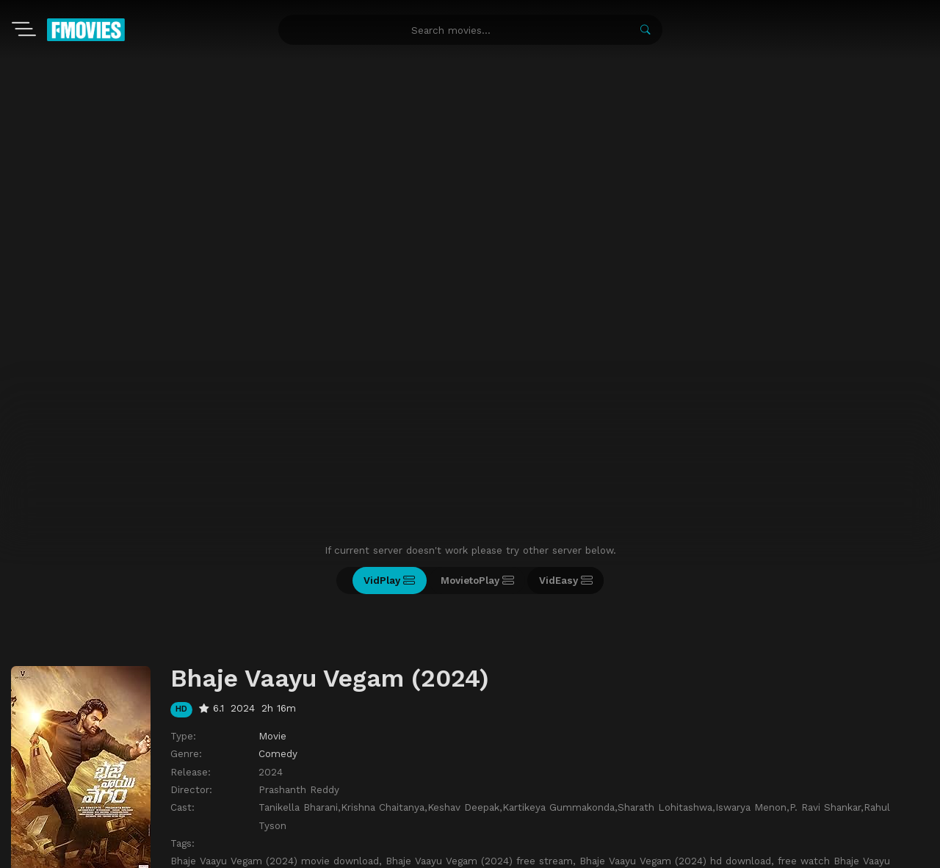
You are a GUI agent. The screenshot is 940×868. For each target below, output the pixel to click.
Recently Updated (255, 783)
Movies (60, 783)
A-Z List (178, 783)
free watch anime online (542, 852)
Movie (272, 578)
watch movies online (417, 852)
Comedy (277, 595)
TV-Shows (117, 783)
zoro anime (477, 852)
